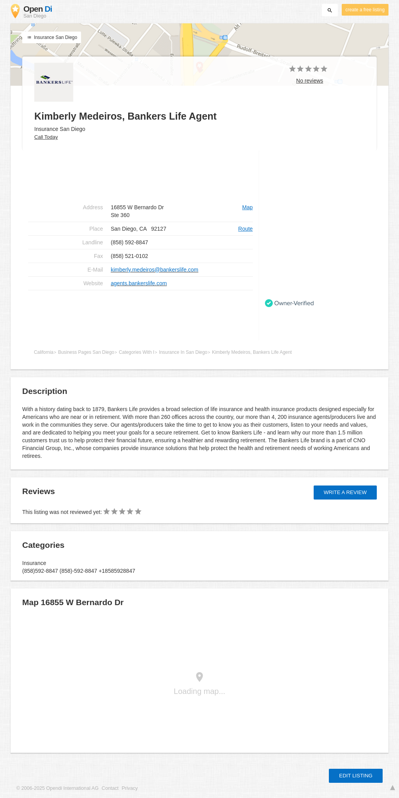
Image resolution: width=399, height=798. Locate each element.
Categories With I (136, 352)
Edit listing (356, 776)
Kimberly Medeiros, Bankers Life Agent (252, 352)
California (43, 352)
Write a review (345, 492)
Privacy (130, 788)
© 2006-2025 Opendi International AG (57, 788)
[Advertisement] (140, 315)
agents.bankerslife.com (139, 283)
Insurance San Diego (51, 37)
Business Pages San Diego (86, 352)
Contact (110, 788)
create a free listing (365, 9)
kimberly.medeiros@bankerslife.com (154, 270)
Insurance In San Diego (183, 352)
